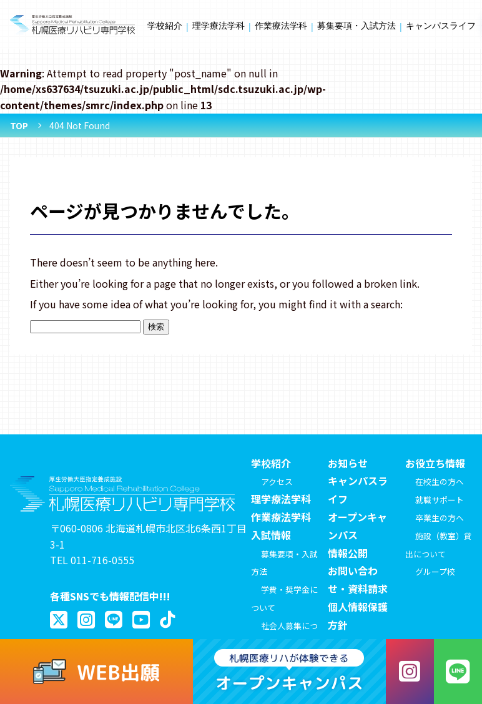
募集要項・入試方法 (356, 26)
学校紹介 (164, 26)
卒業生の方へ (439, 518)
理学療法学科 (218, 26)
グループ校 (435, 571)
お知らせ (348, 463)
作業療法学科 (281, 26)
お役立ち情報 (435, 463)
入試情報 (271, 534)
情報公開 (348, 552)
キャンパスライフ (441, 26)
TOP (19, 125)
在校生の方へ (439, 481)
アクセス (277, 481)
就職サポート (439, 500)
